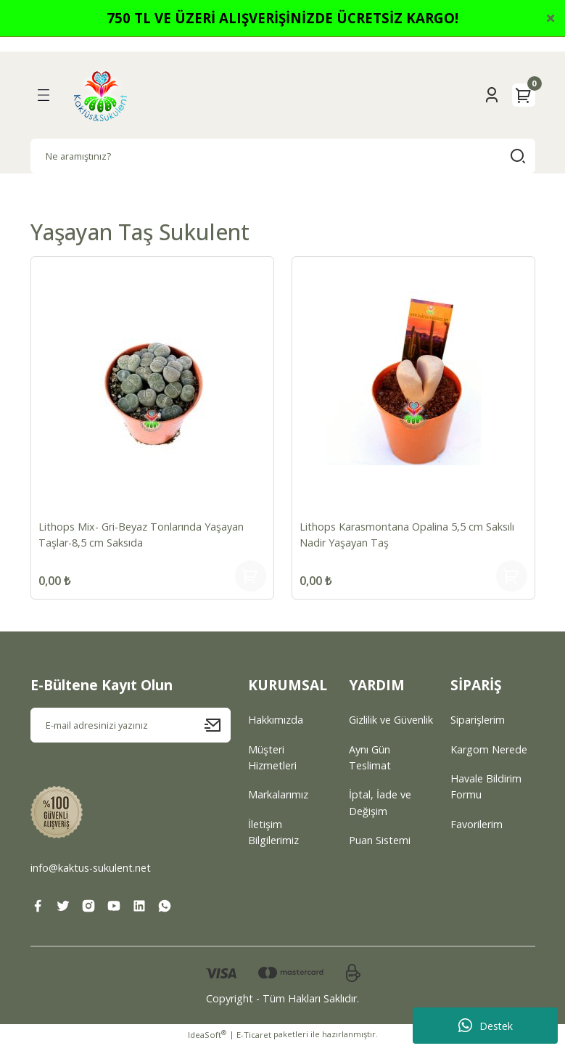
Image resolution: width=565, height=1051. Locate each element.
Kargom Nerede (488, 756)
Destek (485, 1026)
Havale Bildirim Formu (485, 793)
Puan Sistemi (380, 847)
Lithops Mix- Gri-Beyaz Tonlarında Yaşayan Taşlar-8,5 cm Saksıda (142, 533)
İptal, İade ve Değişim (380, 809)
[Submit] (218, 731)
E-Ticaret (253, 1041)
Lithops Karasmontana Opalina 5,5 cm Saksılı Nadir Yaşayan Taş (408, 533)
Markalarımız (278, 801)
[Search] (282, 156)
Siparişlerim (477, 726)
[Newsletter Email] (130, 731)
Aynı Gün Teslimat (370, 764)
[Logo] (101, 95)
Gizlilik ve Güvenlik (391, 726)
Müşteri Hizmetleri (272, 764)
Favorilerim (476, 831)
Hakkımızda (275, 726)
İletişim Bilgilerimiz (273, 839)
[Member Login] (491, 95)
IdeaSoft (207, 1041)
